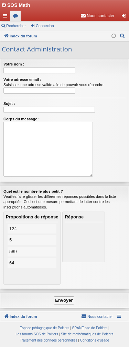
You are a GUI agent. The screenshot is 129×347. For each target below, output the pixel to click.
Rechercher (16, 26)
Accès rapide (6, 17)
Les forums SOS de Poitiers (37, 334)
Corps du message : (21, 119)
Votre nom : (13, 64)
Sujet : (9, 103)
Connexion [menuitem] (125, 17)
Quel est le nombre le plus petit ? (33, 191)
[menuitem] (97, 16)
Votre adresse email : (22, 79)
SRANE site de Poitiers (89, 328)
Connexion (45, 26)
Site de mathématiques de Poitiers (87, 334)
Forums (17, 17)
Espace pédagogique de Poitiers (44, 328)
